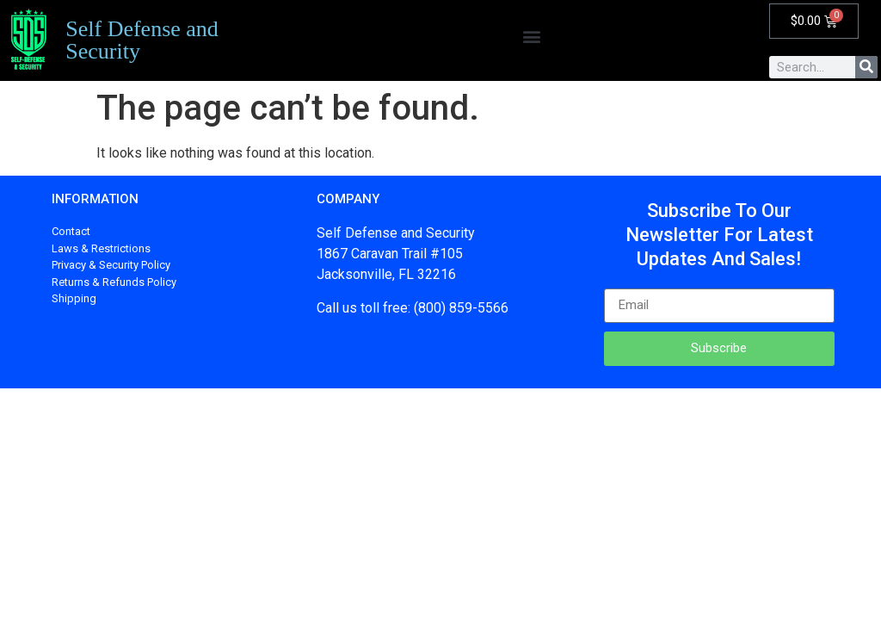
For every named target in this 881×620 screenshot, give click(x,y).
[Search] (866, 67)
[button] (531, 36)
